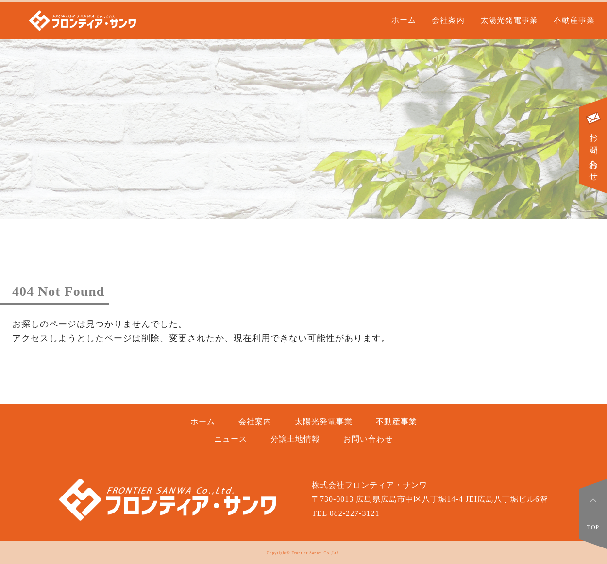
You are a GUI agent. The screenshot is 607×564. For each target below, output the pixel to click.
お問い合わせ (593, 145)
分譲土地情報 (295, 439)
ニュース (230, 439)
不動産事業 (574, 20)
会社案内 (448, 20)
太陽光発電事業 (509, 20)
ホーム (403, 20)
